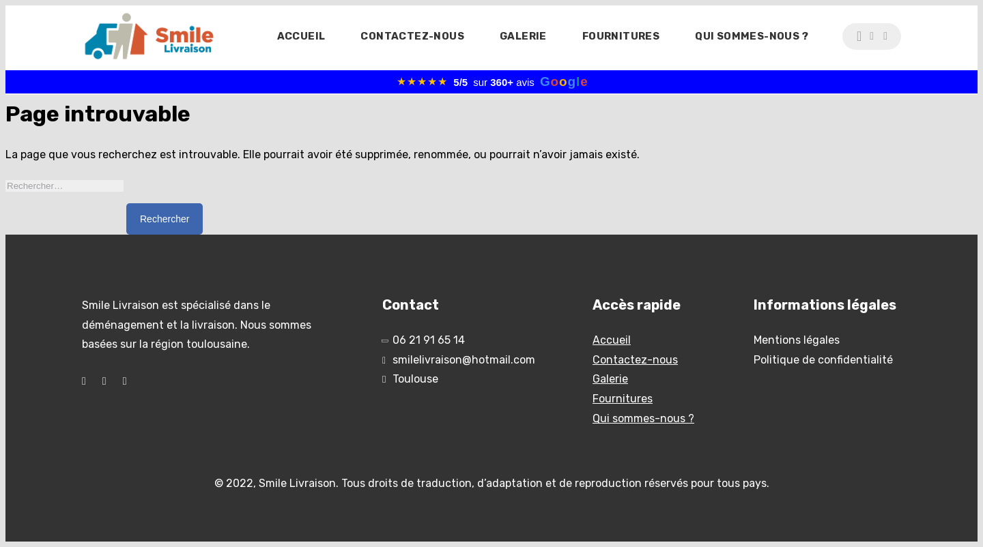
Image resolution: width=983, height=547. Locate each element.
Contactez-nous (412, 36)
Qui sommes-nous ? (751, 36)
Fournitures (620, 36)
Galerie (523, 36)
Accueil (301, 36)
